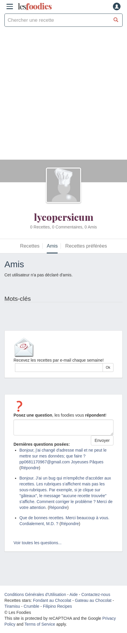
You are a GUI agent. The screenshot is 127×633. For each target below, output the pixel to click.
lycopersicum (63, 217)
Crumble (31, 606)
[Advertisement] (63, 96)
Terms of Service (39, 624)
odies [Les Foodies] (35, 6)
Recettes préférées (86, 246)
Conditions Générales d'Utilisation (35, 594)
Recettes (29, 246)
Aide (73, 594)
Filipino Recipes (57, 606)
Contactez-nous (95, 594)
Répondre (30, 467)
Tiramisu (12, 606)
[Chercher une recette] (116, 20)
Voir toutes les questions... (37, 542)
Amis (52, 246)
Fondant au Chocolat (52, 600)
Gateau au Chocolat (93, 600)
